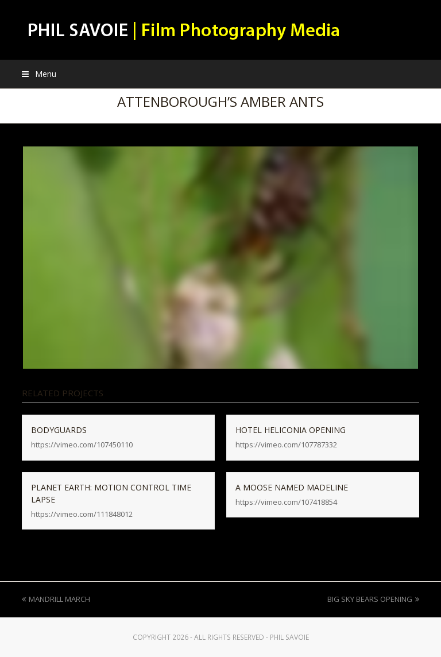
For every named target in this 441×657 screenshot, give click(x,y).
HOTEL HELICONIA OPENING (290, 429)
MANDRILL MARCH (56, 599)
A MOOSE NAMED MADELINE (291, 487)
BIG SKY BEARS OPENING (373, 599)
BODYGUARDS (59, 429)
